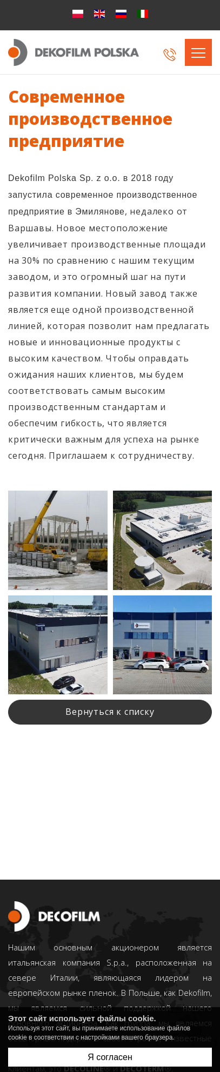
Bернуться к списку (109, 712)
